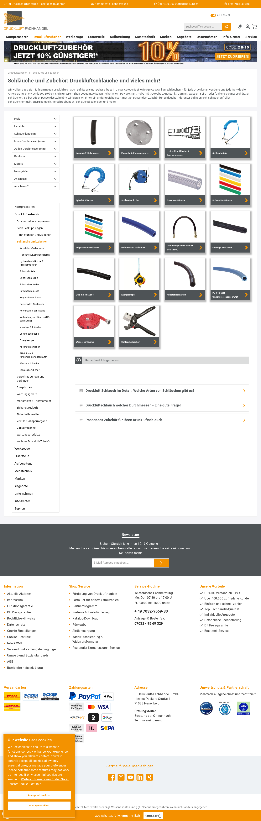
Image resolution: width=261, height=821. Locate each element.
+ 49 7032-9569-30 (151, 611)
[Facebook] (111, 777)
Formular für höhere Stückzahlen (95, 600)
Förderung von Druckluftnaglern (94, 594)
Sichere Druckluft (27, 407)
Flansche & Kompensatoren (35, 255)
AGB (10, 661)
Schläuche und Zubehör (32, 241)
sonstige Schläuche (30, 327)
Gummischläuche (29, 333)
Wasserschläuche (29, 363)
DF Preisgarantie (19, 612)
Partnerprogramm (84, 606)
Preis (35, 118)
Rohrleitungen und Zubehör (34, 234)
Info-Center (22, 501)
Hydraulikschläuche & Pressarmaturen (31, 263)
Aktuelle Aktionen (19, 594)
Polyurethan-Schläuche (32, 310)
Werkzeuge (22, 448)
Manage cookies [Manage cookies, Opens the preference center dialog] (39, 805)
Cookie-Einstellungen (22, 631)
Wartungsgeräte (27, 394)
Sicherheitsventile (28, 414)
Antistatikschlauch (30, 347)
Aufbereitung (23, 463)
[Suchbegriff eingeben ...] (203, 27)
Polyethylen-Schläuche (32, 304)
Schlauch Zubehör (29, 370)
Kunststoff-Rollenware (32, 248)
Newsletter (14, 643)
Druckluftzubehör (26, 214)
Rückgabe (79, 624)
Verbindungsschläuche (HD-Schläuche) (35, 319)
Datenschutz (16, 624)
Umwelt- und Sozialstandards (28, 655)
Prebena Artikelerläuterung (91, 612)
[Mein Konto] (247, 27)
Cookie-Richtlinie (19, 637)
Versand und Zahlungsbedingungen (32, 649)
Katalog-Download (85, 618)
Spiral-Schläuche (29, 278)
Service (19, 508)
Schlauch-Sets (27, 271)
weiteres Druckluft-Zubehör (34, 441)
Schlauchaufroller (29, 284)
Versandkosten (120, 807)
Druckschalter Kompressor (33, 221)
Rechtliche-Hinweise (21, 618)
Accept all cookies (39, 795)
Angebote (21, 486)
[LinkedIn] (140, 777)
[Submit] (161, 562)
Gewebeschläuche (29, 291)
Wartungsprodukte (28, 434)
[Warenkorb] (254, 27)
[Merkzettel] (240, 27)
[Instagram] (121, 777)
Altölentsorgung (83, 631)
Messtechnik (23, 471)
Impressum (15, 600)
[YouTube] (130, 777)
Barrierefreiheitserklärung (25, 668)
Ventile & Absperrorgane (32, 421)
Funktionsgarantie (20, 606)
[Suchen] (226, 27)
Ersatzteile (21, 456)
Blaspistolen (24, 387)
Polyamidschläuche (30, 297)
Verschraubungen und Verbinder (30, 378)
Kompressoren (24, 207)
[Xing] (149, 777)
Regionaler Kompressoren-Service (96, 648)
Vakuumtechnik (26, 427)
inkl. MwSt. (221, 15)
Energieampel (27, 340)
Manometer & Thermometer (34, 400)
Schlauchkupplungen (30, 228)
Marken (19, 478)
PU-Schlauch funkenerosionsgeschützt (33, 355)
